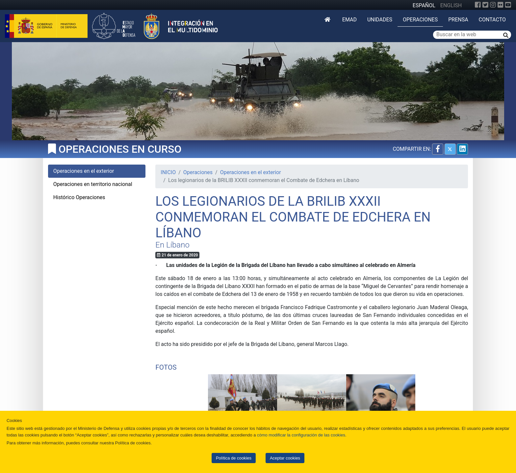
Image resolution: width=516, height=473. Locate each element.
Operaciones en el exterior (250, 172)
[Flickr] (500, 5)
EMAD (349, 19)
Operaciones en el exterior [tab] (83, 171)
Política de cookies (233, 458)
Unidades (379, 19)
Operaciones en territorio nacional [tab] (92, 184)
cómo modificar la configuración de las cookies (301, 435)
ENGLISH (451, 5)
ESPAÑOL (424, 5)
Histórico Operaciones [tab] (79, 197)
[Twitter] (485, 5)
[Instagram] (493, 5)
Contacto (492, 19)
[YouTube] (508, 5)
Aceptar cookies (285, 458)
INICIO (168, 172)
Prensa (458, 19)
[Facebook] (478, 5)
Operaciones (420, 19)
